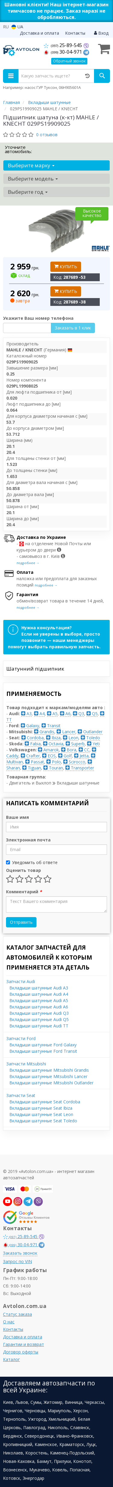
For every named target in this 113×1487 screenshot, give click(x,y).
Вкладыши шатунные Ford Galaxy (43, 1045)
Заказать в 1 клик (73, 328)
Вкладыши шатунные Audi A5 (38, 1000)
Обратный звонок (69, 61)
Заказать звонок (20, 1253)
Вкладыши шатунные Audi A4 (38, 994)
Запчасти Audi (20, 981)
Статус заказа (17, 1314)
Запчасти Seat (20, 1095)
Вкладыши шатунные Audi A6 (38, 1007)
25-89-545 (63, 45)
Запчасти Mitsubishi (26, 1064)
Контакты (75, 33)
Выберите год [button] (28, 191)
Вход (101, 33)
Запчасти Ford (21, 1038)
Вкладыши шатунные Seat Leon (41, 1114)
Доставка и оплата (39, 33)
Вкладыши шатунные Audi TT (38, 1026)
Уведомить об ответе (32, 862)
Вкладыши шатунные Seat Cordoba (44, 1102)
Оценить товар (23, 870)
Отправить (21, 922)
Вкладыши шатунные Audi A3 (38, 988)
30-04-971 (63, 52)
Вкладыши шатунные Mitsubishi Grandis (49, 1070)
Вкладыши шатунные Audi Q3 (39, 1013)
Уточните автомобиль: (18, 149)
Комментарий (24, 891)
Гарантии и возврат (23, 1344)
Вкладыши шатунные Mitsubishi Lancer (48, 1076)
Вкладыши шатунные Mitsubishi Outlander (51, 1083)
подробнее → (28, 563)
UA (17, 27)
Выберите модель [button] (33, 178)
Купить (65, 266)
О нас (8, 1322)
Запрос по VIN (17, 1261)
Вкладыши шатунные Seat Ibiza (40, 1108)
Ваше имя (17, 817)
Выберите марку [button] (31, 165)
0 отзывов (47, 134)
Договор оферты (20, 1352)
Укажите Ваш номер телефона (38, 318)
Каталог (11, 1359)
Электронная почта (28, 840)
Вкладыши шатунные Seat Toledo (43, 1121)
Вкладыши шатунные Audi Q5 (39, 1019)
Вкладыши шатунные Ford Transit (43, 1051)
